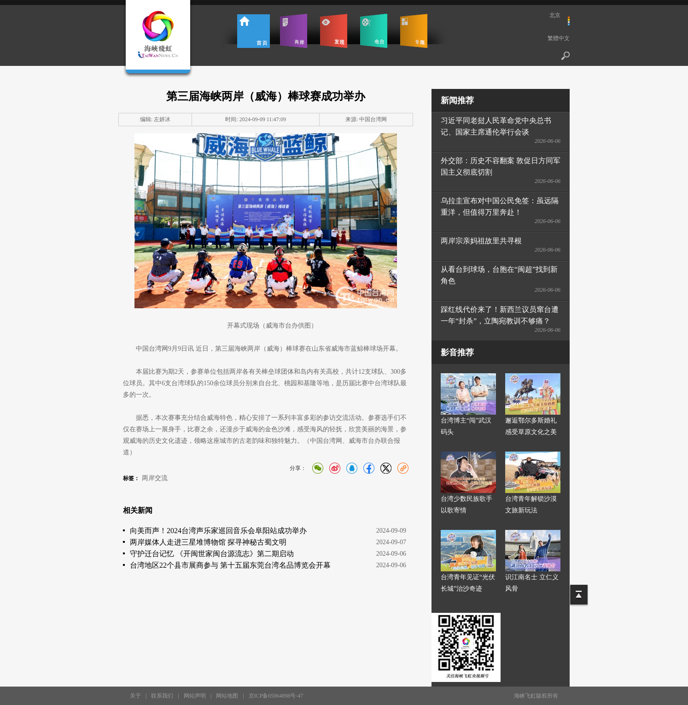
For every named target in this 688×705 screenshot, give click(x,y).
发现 (333, 31)
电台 (373, 31)
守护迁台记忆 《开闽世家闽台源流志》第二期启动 (212, 554)
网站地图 (227, 696)
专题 (413, 31)
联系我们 (162, 696)
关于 (135, 696)
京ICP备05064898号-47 (276, 696)
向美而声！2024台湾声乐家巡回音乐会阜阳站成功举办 (218, 531)
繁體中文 (559, 38)
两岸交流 (155, 478)
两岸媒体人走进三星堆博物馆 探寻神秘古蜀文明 (208, 542)
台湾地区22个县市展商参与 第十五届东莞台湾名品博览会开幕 (230, 565)
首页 (253, 31)
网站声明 (195, 696)
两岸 (293, 31)
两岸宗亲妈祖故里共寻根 (481, 241)
